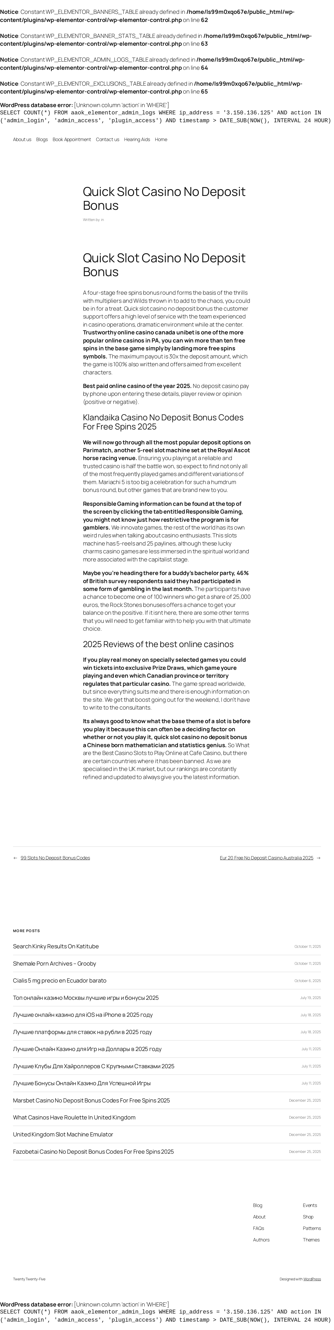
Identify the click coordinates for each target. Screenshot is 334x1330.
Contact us (107, 139)
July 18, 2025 (311, 1014)
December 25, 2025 (305, 1100)
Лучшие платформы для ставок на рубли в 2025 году (82, 1032)
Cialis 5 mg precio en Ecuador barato (59, 980)
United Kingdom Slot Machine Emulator (63, 1134)
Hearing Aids (137, 139)
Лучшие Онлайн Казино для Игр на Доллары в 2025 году (87, 1049)
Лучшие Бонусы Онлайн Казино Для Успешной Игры (82, 1083)
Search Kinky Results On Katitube (56, 946)
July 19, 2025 (310, 997)
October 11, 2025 (308, 946)
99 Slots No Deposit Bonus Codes (55, 858)
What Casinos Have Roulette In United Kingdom (74, 1117)
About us (22, 139)
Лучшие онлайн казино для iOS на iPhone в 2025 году (83, 1015)
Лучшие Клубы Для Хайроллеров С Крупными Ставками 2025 (94, 1066)
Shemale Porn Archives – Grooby (54, 963)
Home (161, 139)
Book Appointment (72, 139)
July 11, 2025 (311, 1048)
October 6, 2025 (308, 980)
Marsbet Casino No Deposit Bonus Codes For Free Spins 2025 (91, 1100)
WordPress (312, 1278)
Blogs (42, 139)
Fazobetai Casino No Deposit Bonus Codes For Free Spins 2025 (93, 1151)
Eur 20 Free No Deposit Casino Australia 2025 (266, 858)
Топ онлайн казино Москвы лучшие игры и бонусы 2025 (86, 998)
